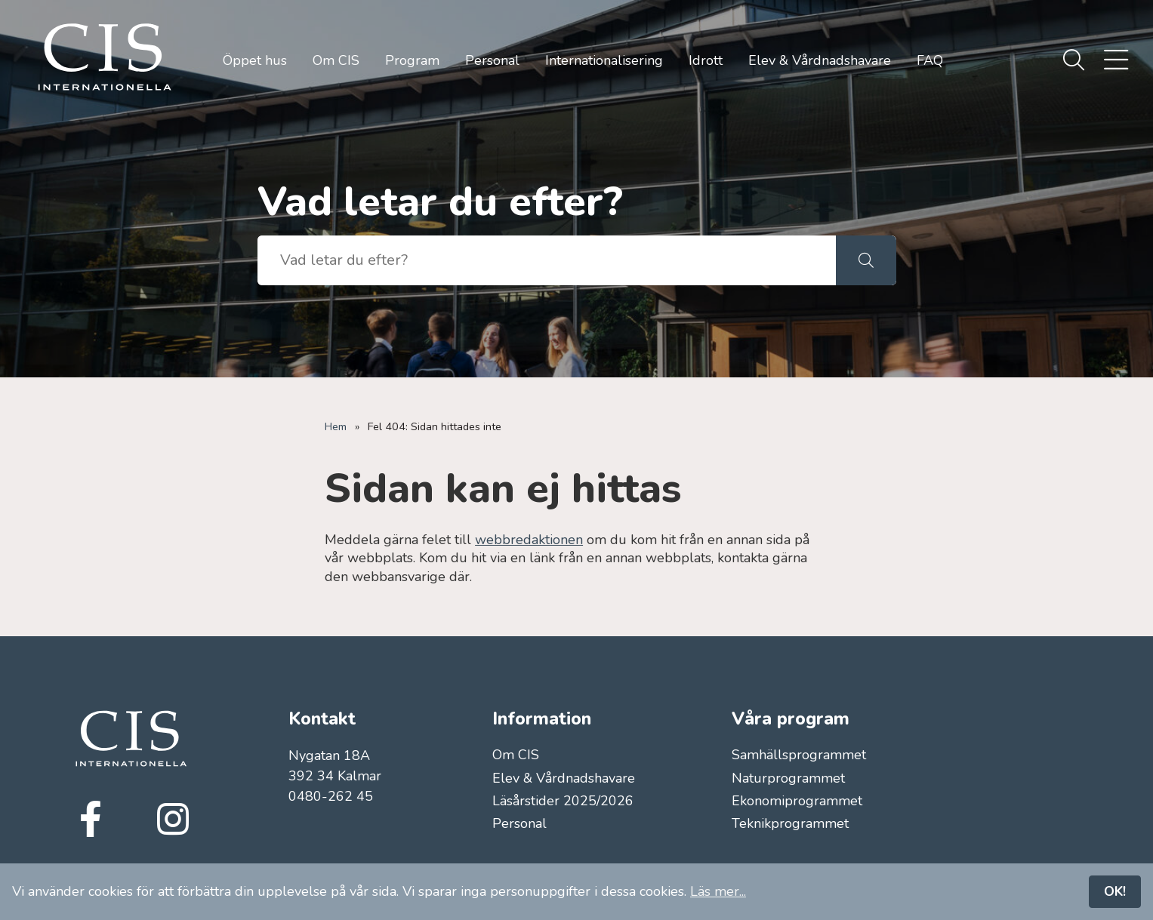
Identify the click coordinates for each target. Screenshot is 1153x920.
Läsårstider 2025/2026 (563, 801)
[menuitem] (1073, 61)
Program (412, 60)
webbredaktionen (529, 540)
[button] (866, 260)
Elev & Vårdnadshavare (819, 60)
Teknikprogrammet (790, 823)
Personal (492, 60)
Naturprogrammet (788, 778)
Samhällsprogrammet (799, 755)
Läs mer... (718, 891)
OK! (1115, 891)
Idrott (706, 60)
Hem (336, 426)
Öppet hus (255, 60)
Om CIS (336, 60)
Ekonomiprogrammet (797, 801)
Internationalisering (604, 60)
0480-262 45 (330, 796)
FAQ (930, 60)
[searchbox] (546, 260)
